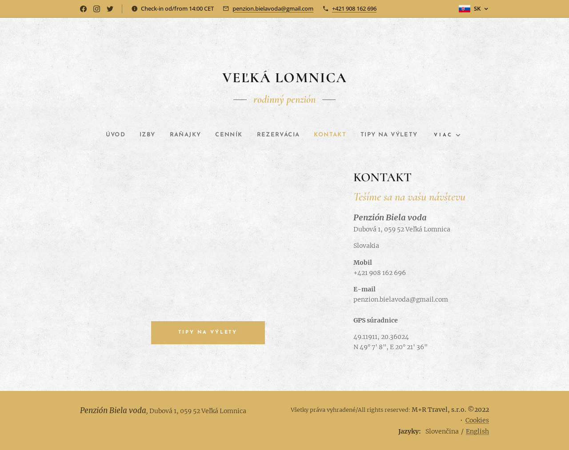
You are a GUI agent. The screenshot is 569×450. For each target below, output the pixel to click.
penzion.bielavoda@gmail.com (272, 8)
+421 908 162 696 (354, 8)
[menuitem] (104, 135)
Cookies (477, 420)
